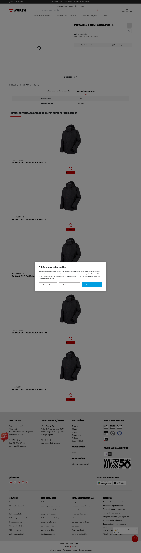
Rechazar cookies (69, 285)
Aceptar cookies (92, 285)
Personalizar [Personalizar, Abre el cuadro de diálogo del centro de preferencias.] (48, 285)
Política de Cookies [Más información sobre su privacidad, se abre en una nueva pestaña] (49, 278)
